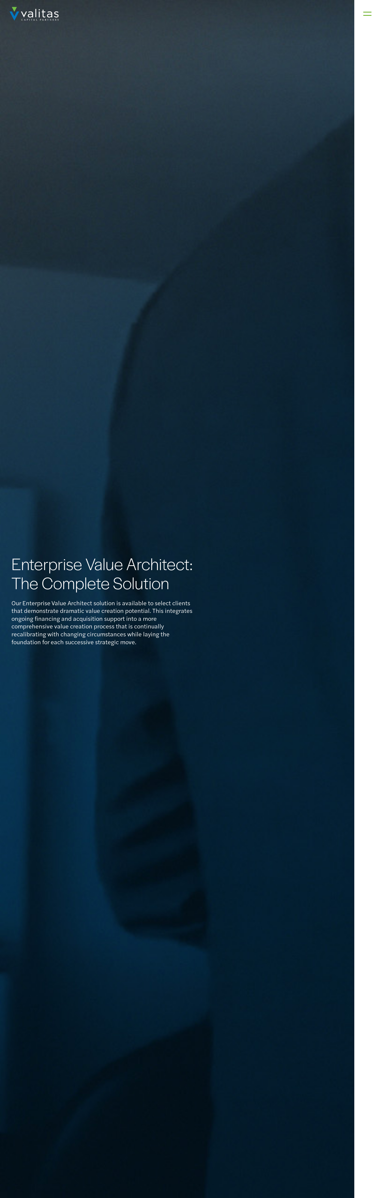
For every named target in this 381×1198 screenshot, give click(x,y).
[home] (34, 14)
